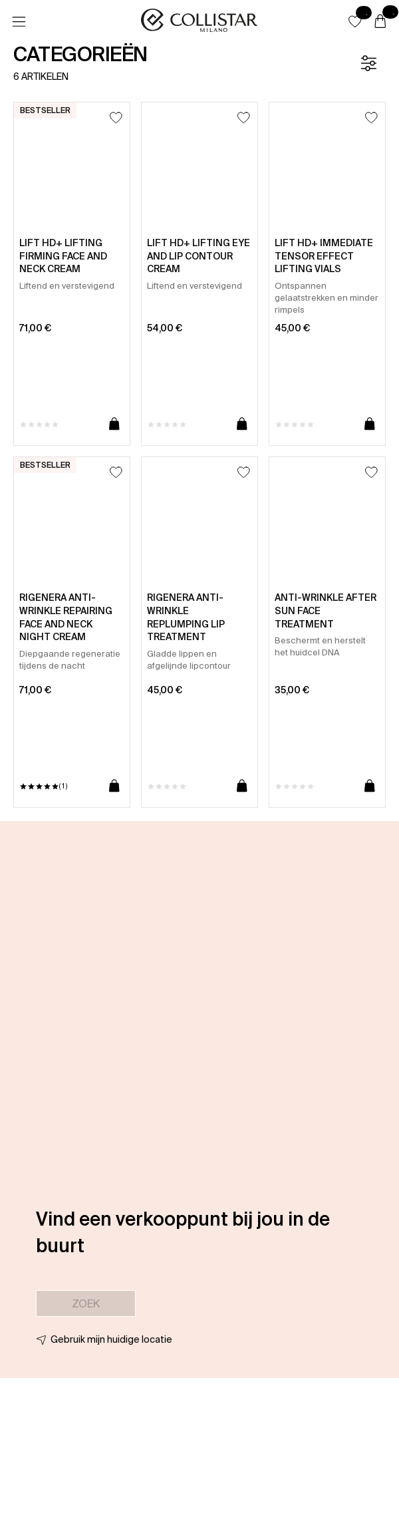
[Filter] (368, 63)
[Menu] (18, 22)
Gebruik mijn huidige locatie (111, 1339)
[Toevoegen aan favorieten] (116, 117)
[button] (355, 21)
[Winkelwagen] (380, 22)
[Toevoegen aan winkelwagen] (114, 424)
